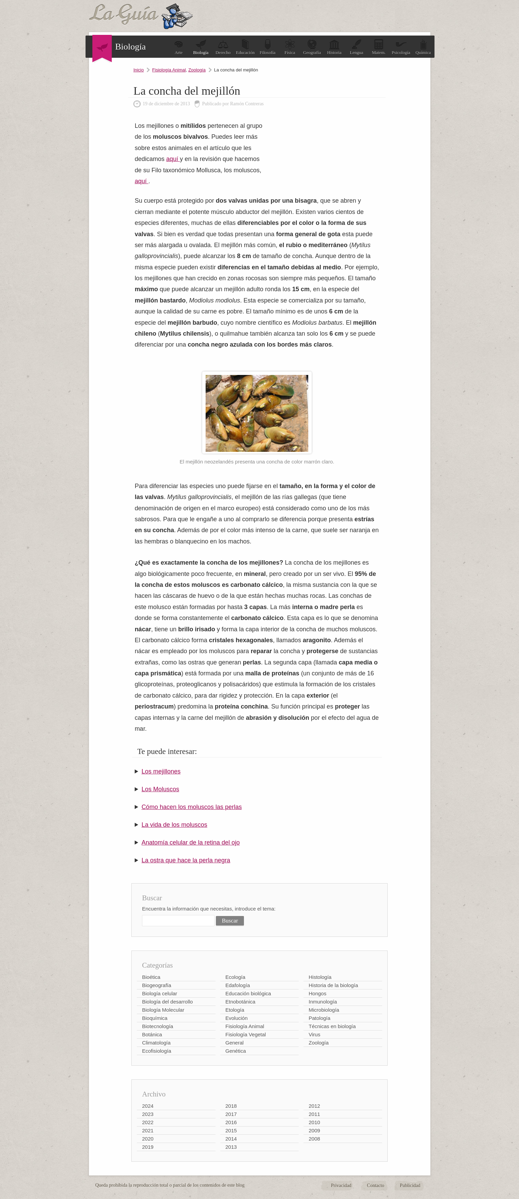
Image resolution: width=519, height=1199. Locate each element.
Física (289, 47)
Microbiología (324, 1010)
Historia (334, 47)
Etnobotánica (240, 1002)
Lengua (356, 47)
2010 (314, 1122)
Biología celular (159, 993)
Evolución (236, 1018)
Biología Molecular (163, 1010)
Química (423, 47)
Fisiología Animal (169, 69)
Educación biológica (248, 993)
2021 (147, 1130)
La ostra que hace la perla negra (186, 860)
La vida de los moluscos (174, 824)
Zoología (197, 69)
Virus (314, 1034)
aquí (173, 159)
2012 (314, 1106)
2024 (147, 1106)
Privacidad (341, 1185)
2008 (314, 1139)
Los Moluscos (160, 789)
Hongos (317, 993)
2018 (231, 1106)
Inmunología (323, 1002)
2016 (231, 1122)
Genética (235, 1051)
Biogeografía (156, 985)
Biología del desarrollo (167, 1002)
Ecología (235, 977)
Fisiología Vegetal (245, 1034)
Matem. (379, 47)
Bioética (151, 977)
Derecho (223, 47)
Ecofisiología (156, 1051)
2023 (147, 1114)
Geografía (312, 47)
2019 (147, 1147)
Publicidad (410, 1185)
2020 (147, 1139)
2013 (231, 1147)
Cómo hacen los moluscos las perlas (192, 807)
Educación (245, 47)
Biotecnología (157, 1026)
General (234, 1043)
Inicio (138, 69)
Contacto (376, 1185)
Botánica (152, 1034)
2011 (314, 1114)
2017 (231, 1114)
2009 (314, 1130)
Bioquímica (154, 1018)
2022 (147, 1122)
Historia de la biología (333, 985)
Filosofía (267, 47)
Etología (234, 1010)
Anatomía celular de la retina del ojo (191, 842)
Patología (319, 1018)
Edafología (237, 985)
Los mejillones (161, 771)
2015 (231, 1130)
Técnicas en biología (332, 1026)
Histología (320, 977)
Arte (178, 47)
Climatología (156, 1043)
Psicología (401, 47)
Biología (201, 47)
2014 (231, 1139)
